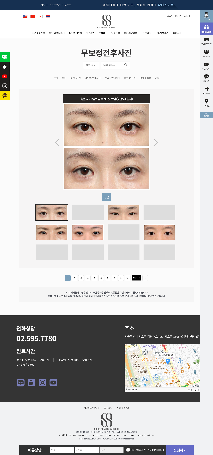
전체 (55, 78)
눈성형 (102, 33)
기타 (157, 78)
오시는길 (187, 16)
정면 (106, 197)
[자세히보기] (158, 450)
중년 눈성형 (130, 78)
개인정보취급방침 (91, 407)
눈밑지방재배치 (112, 78)
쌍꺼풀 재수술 (75, 33)
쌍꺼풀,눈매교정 (93, 78)
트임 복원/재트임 (57, 33)
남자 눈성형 (145, 78)
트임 (64, 78)
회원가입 (178, 16)
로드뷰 (190, 390)
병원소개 (177, 33)
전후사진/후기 (161, 33)
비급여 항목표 (123, 407)
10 (128, 278)
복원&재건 (75, 78)
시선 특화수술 (38, 33)
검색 (125, 64)
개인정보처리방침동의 (147, 450)
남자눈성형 (114, 33)
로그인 (169, 16)
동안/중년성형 (130, 33)
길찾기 (196, 390)
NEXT (137, 278)
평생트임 (90, 33)
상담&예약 (146, 33)
